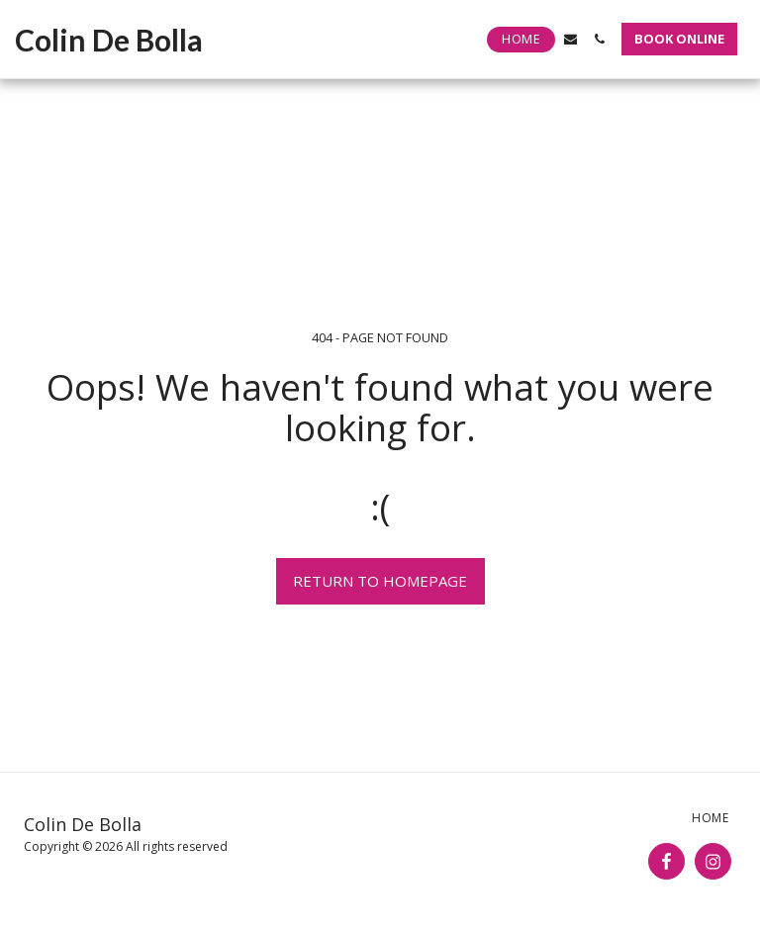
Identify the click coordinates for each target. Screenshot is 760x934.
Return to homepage (380, 581)
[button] (570, 39)
